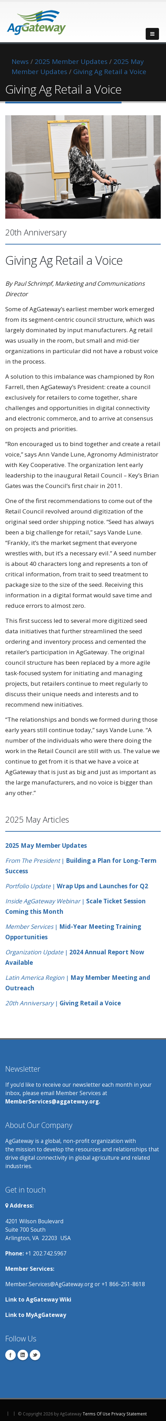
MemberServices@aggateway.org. (52, 1101)
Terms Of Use (96, 1413)
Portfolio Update (28, 886)
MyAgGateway (46, 1315)
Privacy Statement (129, 1413)
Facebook (10, 1355)
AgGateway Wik (48, 1299)
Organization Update (34, 952)
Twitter (35, 1355)
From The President (33, 861)
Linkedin (23, 1355)
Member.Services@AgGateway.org (49, 1284)
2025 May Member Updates (46, 845)
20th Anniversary (29, 1003)
